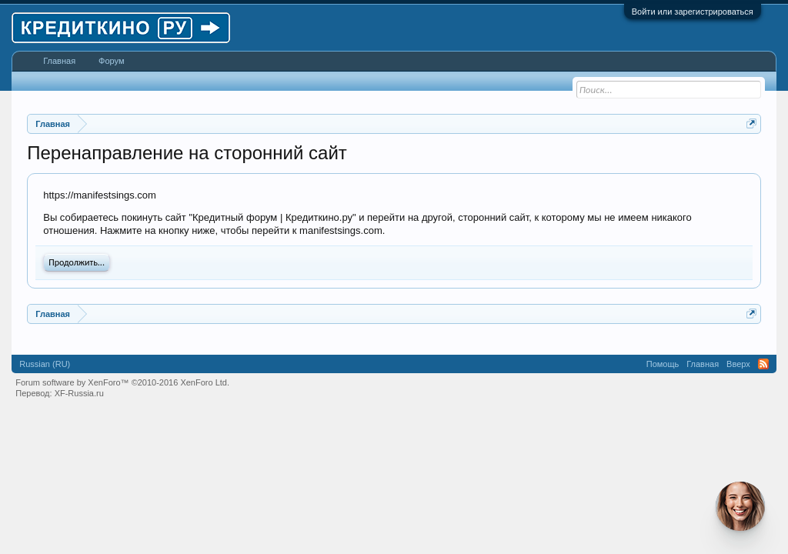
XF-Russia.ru (79, 393)
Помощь (662, 364)
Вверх (738, 364)
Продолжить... (76, 262)
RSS (763, 364)
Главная (59, 60)
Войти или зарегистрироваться (692, 11)
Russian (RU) (44, 364)
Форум (111, 60)
